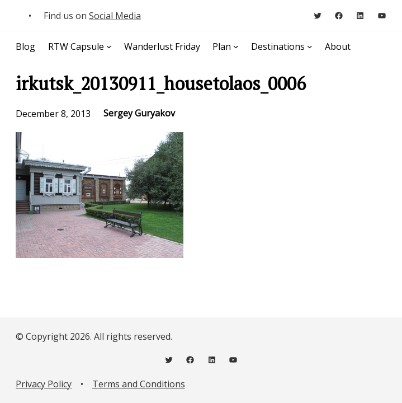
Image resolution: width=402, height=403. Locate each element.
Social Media (115, 16)
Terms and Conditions (138, 384)
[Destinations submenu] (310, 46)
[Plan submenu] (236, 46)
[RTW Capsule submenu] (109, 46)
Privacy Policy (44, 384)
